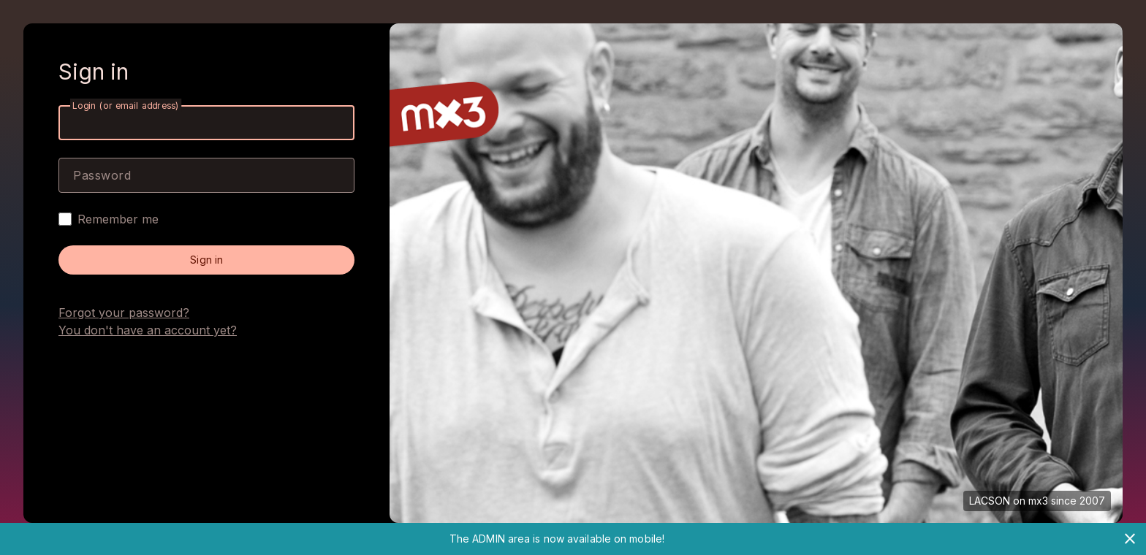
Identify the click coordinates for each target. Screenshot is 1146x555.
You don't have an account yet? (147, 330)
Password (102, 175)
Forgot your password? (123, 312)
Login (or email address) (125, 105)
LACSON (989, 500)
